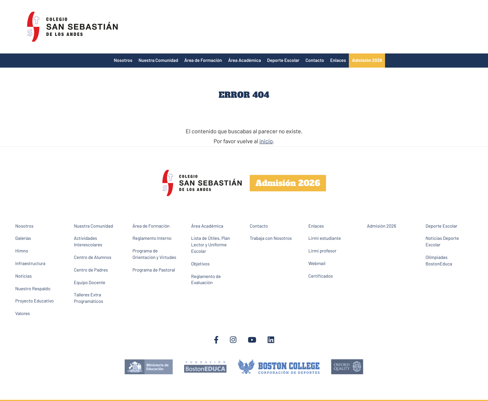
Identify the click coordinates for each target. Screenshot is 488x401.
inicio (266, 140)
